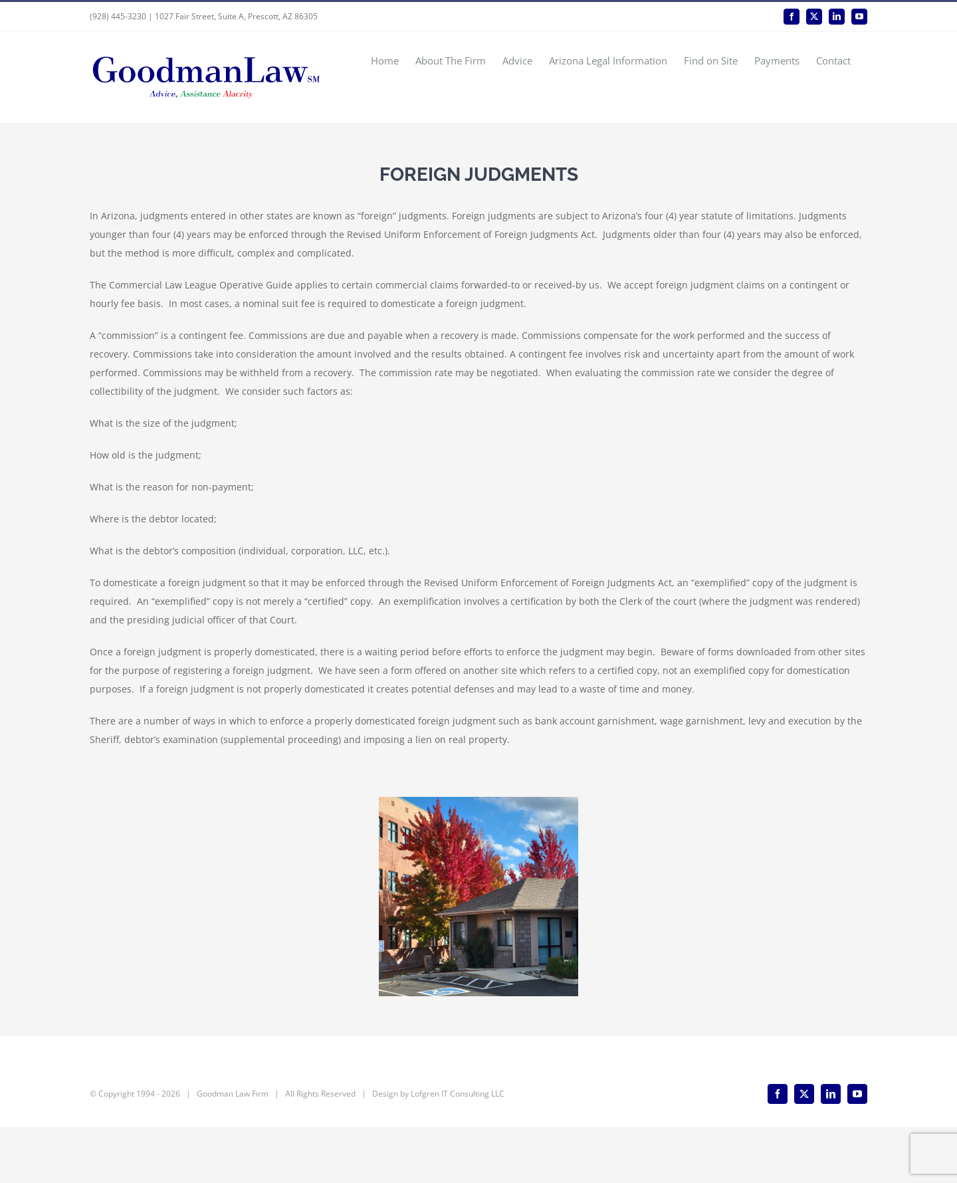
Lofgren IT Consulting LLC (457, 1149)
